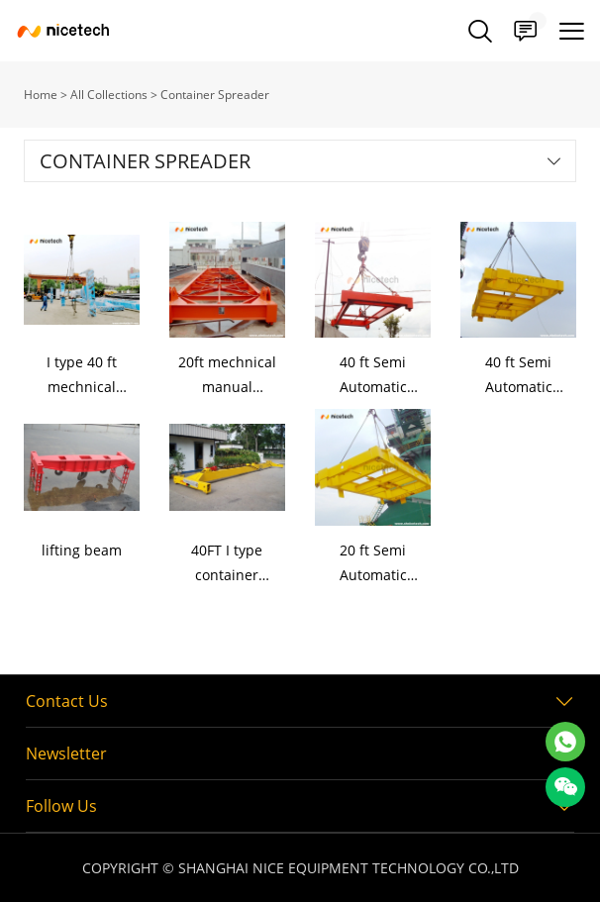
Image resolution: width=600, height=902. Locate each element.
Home (40, 94)
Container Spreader (214, 94)
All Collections (109, 94)
